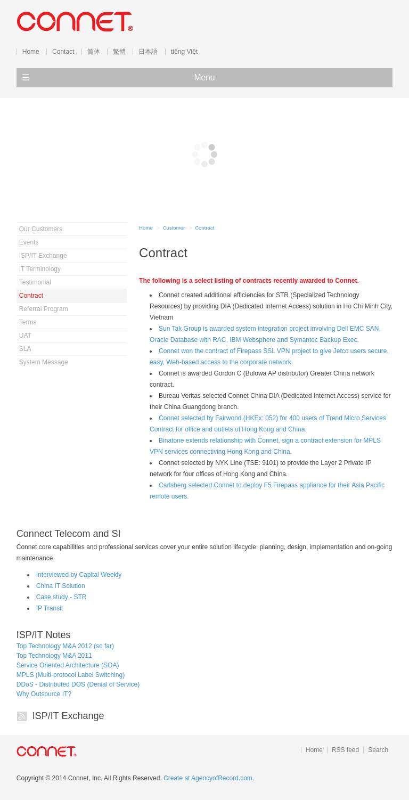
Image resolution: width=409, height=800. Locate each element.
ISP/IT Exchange (68, 716)
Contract (204, 228)
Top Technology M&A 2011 (54, 655)
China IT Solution (60, 586)
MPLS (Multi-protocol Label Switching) (71, 675)
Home (146, 228)
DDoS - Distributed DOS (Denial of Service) (78, 684)
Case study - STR (61, 597)
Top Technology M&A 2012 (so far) (65, 646)
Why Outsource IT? (44, 694)
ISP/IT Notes (44, 635)
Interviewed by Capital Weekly (79, 574)
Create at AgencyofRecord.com (207, 778)
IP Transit (49, 608)
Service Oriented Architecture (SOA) (68, 665)
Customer (174, 228)
